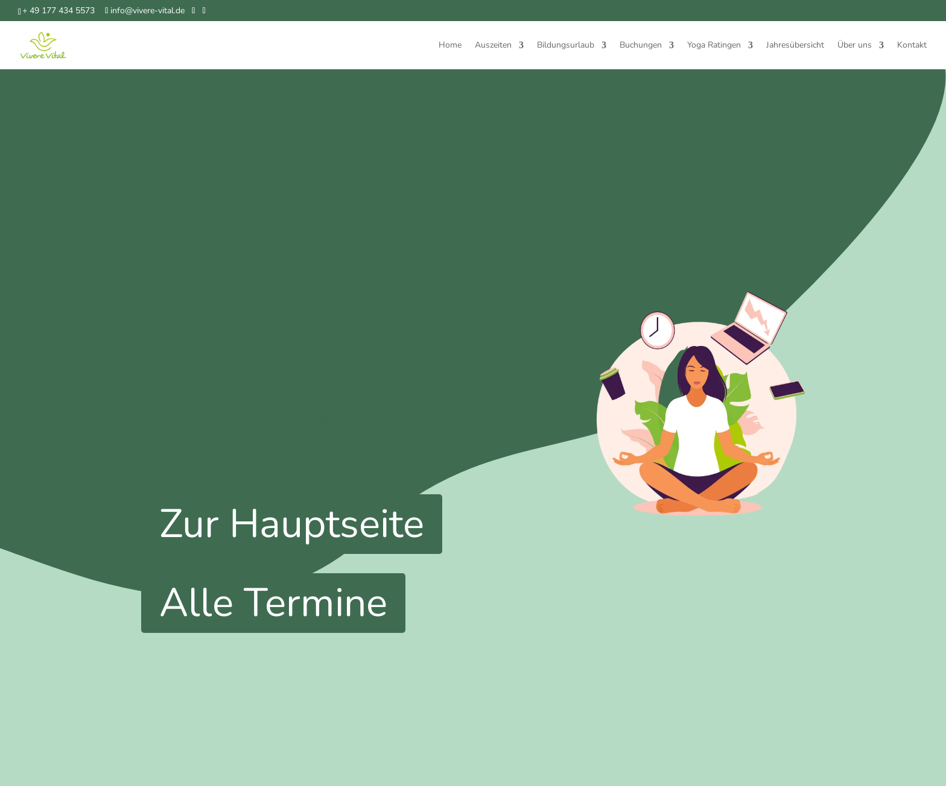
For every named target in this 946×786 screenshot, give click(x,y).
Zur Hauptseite (291, 524)
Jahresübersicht (795, 46)
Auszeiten (493, 46)
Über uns (854, 46)
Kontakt (912, 46)
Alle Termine (273, 603)
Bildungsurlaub (565, 46)
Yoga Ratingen (714, 46)
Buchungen (641, 46)
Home (450, 46)
